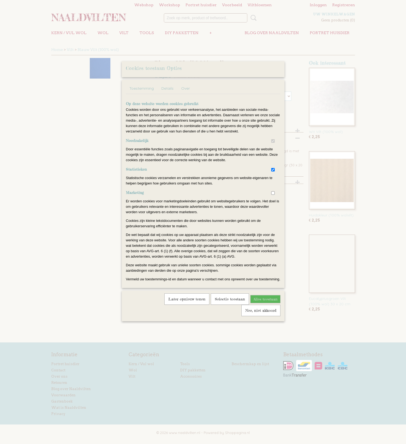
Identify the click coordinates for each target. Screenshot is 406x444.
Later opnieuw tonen (186, 306)
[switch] (273, 148)
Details (167, 95)
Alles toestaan (265, 306)
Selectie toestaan (230, 306)
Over (185, 95)
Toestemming (141, 95)
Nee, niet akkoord (260, 317)
